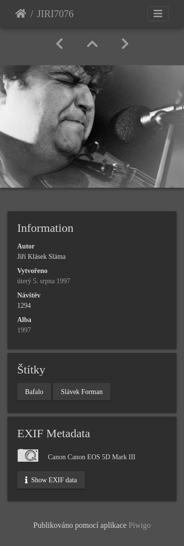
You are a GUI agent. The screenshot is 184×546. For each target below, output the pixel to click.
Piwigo (140, 525)
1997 (24, 330)
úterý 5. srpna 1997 (43, 281)
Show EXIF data (51, 480)
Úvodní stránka (20, 13)
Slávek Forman (82, 391)
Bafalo (34, 391)
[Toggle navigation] (158, 13)
